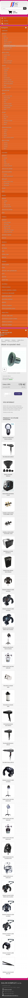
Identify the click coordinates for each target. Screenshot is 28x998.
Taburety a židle (7, 226)
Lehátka (5, 158)
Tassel (5, 131)
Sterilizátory (6, 224)
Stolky (5, 118)
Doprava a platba (4, 334)
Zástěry (5, 72)
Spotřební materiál (6, 235)
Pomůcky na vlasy (8, 79)
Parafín (4, 188)
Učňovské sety (5, 90)
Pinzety (5, 174)
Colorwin (6, 146)
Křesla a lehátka (7, 222)
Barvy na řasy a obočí (8, 181)
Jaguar (5, 59)
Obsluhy (5, 122)
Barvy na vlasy (5, 140)
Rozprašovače (7, 77)
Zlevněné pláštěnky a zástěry (9, 290)
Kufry (3, 191)
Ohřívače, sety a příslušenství (9, 270)
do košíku (18, 393)
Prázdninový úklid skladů (8, 293)
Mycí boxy (6, 38)
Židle (5, 160)
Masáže (4, 195)
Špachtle (4, 276)
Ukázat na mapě (8, 989)
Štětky (5, 85)
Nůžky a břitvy (5, 52)
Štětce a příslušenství (8, 176)
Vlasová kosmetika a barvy (8, 308)
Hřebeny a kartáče (8, 103)
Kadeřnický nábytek (7, 324)
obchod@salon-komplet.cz (11, 995)
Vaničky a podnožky (8, 232)
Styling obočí (6, 185)
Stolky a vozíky (7, 44)
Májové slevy (5, 312)
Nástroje (4, 238)
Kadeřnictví (5, 30)
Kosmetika (4, 152)
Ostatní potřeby (7, 107)
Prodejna (2, 335)
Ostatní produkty (7, 87)
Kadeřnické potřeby (7, 296)
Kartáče (5, 75)
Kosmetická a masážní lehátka (9, 318)
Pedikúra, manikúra (7, 305)
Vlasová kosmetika (6, 127)
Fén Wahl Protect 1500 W (8, 762)
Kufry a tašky (6, 68)
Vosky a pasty (5, 264)
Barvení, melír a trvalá (8, 81)
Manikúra (4, 242)
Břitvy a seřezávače (8, 60)
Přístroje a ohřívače (8, 166)
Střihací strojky (7, 49)
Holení (5, 109)
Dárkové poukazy (6, 287)
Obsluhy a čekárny (8, 42)
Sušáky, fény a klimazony (9, 45)
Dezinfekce (4, 284)
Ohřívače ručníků (7, 206)
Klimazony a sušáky (8, 120)
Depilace (4, 261)
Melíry (5, 148)
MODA (5, 124)
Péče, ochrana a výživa (9, 137)
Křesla (5, 36)
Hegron (5, 135)
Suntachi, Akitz (7, 55)
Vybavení (4, 33)
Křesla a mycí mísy (8, 96)
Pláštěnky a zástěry (8, 105)
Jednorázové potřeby (8, 83)
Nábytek (4, 198)
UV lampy (4, 248)
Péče (3, 273)
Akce (3, 18)
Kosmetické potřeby (7, 171)
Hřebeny (5, 74)
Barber (3, 93)
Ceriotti (4, 112)
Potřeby (4, 65)
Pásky (3, 267)
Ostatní (5, 57)
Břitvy (5, 101)
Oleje (3, 212)
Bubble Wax (5, 280)
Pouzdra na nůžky (7, 62)
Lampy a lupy (6, 164)
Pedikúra (4, 216)
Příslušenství (6, 183)
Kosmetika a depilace (7, 299)
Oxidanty (6, 144)
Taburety (5, 40)
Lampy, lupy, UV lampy (9, 230)
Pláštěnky (6, 70)
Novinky (4, 21)
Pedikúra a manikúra (7, 321)
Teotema (5, 129)
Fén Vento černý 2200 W (8, 456)
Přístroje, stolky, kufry (7, 315)
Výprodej (4, 24)
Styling (5, 133)
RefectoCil (4, 179)
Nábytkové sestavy (8, 47)
